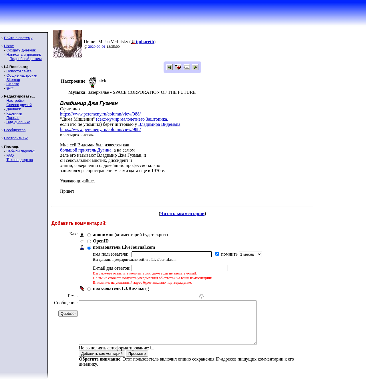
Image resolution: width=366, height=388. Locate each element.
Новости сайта (18, 71)
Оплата (12, 84)
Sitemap (13, 79)
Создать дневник (20, 50)
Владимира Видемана (159, 124)
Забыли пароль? (20, 151)
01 (104, 46)
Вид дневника (18, 122)
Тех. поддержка (19, 160)
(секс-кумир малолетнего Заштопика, (132, 119)
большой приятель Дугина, (86, 150)
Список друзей (18, 105)
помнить (230, 254)
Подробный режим (25, 59)
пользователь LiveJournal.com (124, 247)
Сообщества (15, 130)
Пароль (12, 118)
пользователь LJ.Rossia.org (121, 288)
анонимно (103, 234)
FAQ (10, 155)
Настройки (15, 100)
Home (9, 46)
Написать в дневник (23, 54)
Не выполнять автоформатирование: (114, 356)
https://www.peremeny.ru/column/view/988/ (100, 114)
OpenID (101, 240)
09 (99, 46)
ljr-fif (9, 88)
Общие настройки (21, 75)
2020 (92, 46)
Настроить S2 (16, 138)
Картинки (14, 113)
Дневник (13, 109)
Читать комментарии (182, 213)
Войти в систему (18, 38)
